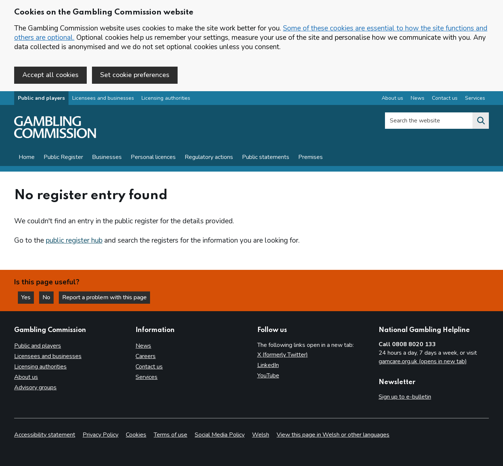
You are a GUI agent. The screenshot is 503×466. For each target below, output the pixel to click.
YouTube (268, 375)
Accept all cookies (50, 74)
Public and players (41, 98)
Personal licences (153, 157)
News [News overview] (417, 98)
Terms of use (170, 435)
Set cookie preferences (134, 74)
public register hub (74, 240)
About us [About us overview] (392, 98)
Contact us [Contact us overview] (445, 98)
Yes (27, 297)
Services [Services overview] (475, 98)
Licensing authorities (165, 98)
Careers (146, 356)
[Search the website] (480, 120)
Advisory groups (35, 387)
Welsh (260, 435)
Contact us (149, 367)
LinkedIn (268, 365)
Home (27, 157)
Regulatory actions (209, 157)
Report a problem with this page (104, 297)
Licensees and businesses (103, 98)
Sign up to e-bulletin (405, 397)
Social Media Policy (220, 435)
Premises (310, 157)
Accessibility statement (44, 435)
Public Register (63, 157)
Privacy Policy (100, 435)
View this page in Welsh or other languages (333, 435)
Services (146, 377)
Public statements (265, 157)
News (143, 346)
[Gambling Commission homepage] (55, 136)
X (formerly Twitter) (282, 355)
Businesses (107, 157)
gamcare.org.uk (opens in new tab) (423, 361)
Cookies (136, 435)
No (48, 297)
